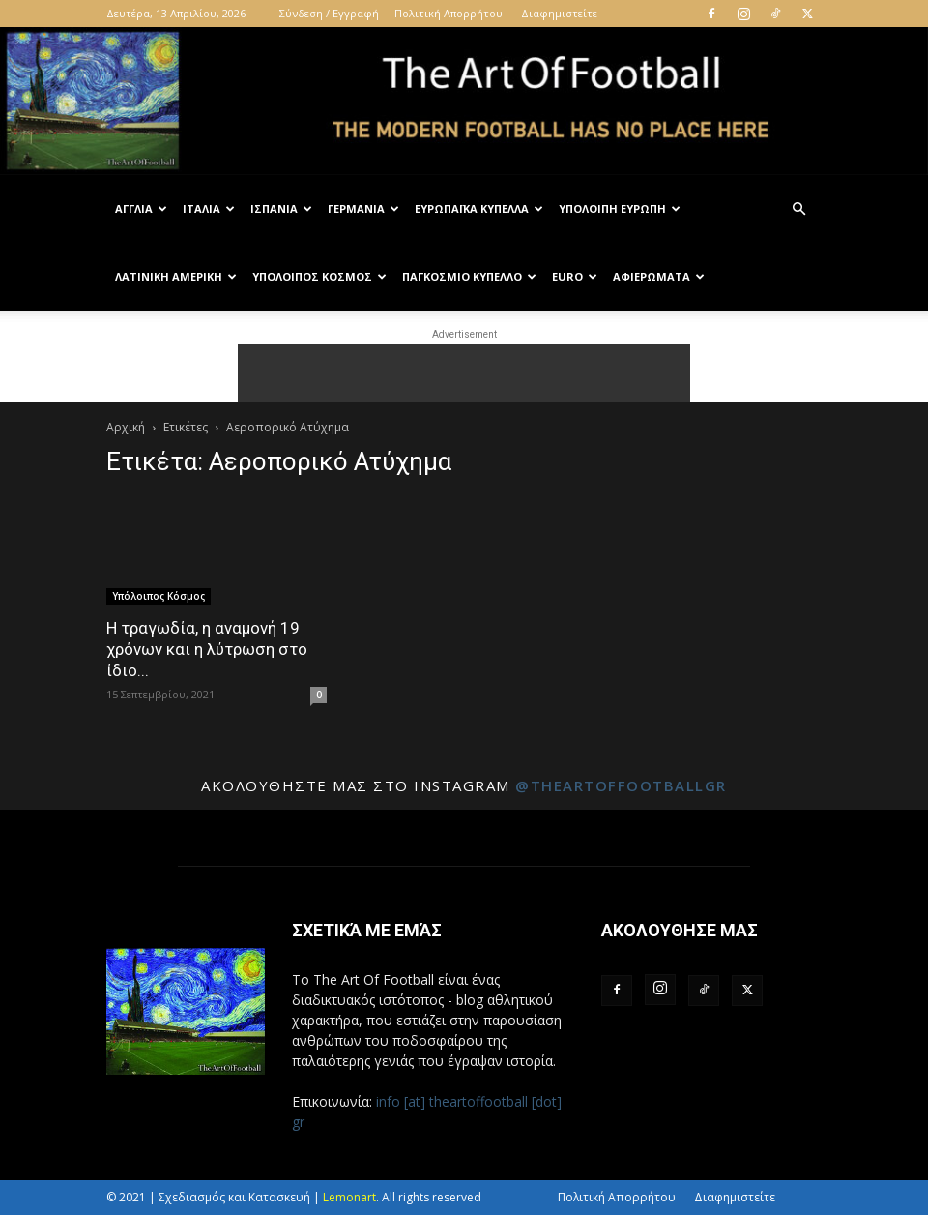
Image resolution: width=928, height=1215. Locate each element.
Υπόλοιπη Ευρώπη (620, 208)
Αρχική (125, 427)
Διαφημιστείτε (559, 13)
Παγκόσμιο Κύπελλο (469, 276)
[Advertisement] (464, 373)
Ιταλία (209, 208)
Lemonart (349, 1197)
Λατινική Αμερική (176, 276)
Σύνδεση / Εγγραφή (329, 13)
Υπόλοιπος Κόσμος (319, 276)
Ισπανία (281, 208)
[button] (798, 209)
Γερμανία (363, 208)
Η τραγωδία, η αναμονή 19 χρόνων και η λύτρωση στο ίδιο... (206, 649)
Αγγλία (141, 208)
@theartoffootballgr (621, 785)
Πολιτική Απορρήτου (448, 13)
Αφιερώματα (659, 276)
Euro (574, 276)
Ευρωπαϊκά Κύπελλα (479, 208)
